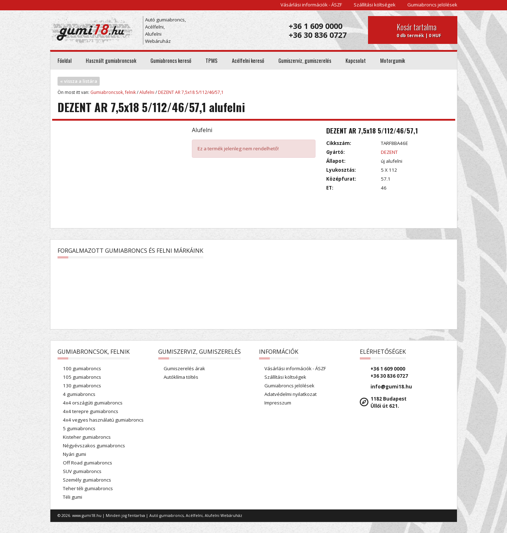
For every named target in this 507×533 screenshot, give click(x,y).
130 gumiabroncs (82, 385)
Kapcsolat (356, 60)
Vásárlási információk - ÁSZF (311, 4)
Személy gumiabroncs (87, 480)
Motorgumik (392, 60)
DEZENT (389, 152)
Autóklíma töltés (181, 377)
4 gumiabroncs (79, 394)
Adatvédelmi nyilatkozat (290, 394)
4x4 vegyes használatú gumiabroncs (103, 420)
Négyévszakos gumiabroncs (94, 445)
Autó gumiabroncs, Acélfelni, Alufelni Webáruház (165, 30)
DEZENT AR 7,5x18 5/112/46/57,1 (191, 92)
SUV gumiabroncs (82, 471)
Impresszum (277, 402)
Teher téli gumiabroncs (88, 488)
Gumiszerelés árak (184, 368)
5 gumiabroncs (79, 428)
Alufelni (146, 92)
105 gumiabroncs (82, 377)
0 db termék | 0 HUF (424, 30)
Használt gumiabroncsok (111, 60)
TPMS (211, 60)
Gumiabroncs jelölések (432, 4)
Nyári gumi (74, 454)
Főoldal (64, 60)
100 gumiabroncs (82, 368)
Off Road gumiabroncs (87, 462)
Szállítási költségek (375, 4)
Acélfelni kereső (248, 60)
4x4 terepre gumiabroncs (90, 411)
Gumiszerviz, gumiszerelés (304, 60)
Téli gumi (72, 497)
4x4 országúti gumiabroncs (93, 402)
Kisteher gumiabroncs (87, 437)
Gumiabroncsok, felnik (113, 92)
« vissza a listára (78, 81)
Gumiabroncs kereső (170, 60)
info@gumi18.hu (391, 386)
